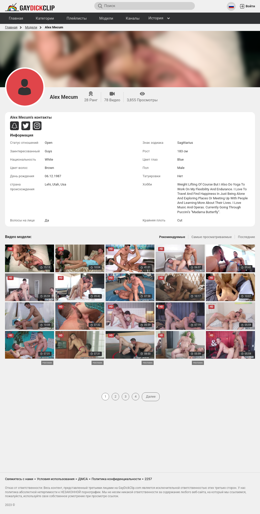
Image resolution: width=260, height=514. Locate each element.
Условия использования (55, 479)
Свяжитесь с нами (19, 479)
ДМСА (83, 479)
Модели (31, 27)
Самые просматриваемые (211, 237)
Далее (150, 396)
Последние (246, 237)
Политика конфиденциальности (116, 479)
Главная (11, 27)
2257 (148, 479)
